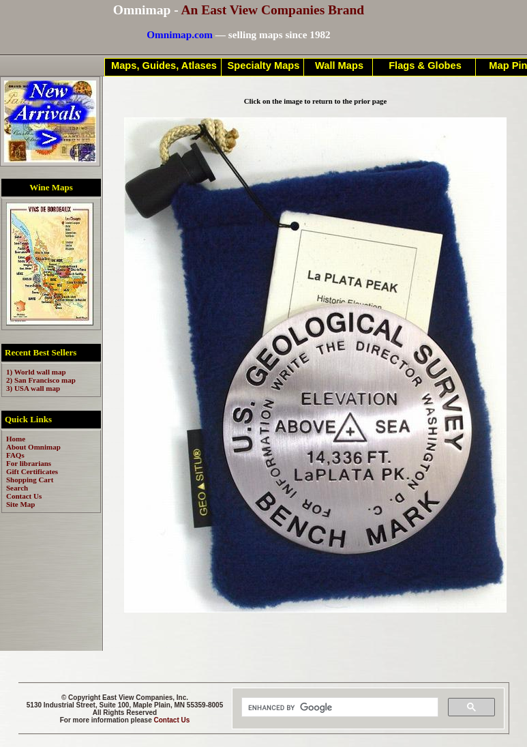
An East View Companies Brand (272, 10)
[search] (338, 707)
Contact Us (172, 720)
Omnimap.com (180, 34)
